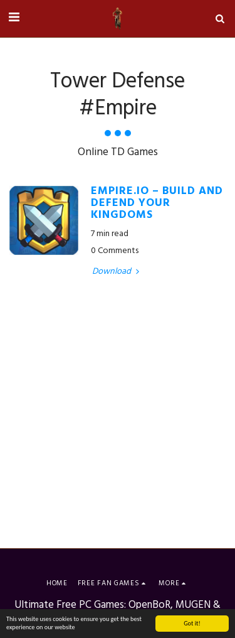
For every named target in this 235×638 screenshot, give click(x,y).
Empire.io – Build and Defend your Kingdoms (157, 204)
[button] (13, 18)
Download (117, 272)
